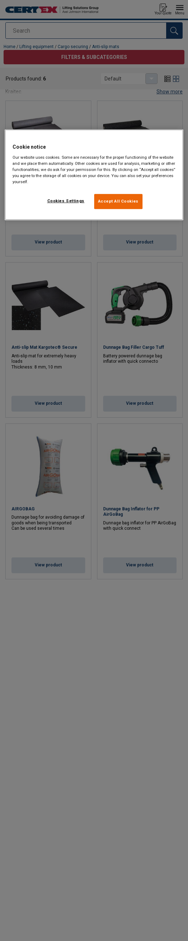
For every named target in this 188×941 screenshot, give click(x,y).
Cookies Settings (66, 200)
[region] (94, 174)
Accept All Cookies (118, 201)
